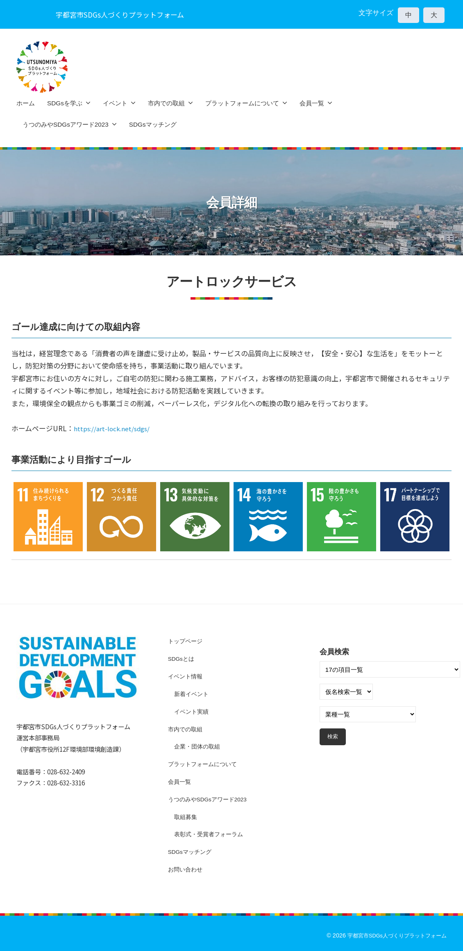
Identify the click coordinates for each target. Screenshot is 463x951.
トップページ (186, 640)
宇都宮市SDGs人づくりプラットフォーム (393, 935)
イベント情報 (186, 676)
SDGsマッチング (153, 124)
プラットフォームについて (242, 103)
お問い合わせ (186, 869)
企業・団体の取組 (198, 746)
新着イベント (192, 693)
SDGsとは (182, 658)
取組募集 (186, 816)
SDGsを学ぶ (64, 103)
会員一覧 (312, 103)
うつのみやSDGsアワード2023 (66, 124)
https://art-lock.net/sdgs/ (116, 428)
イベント (115, 103)
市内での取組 (166, 103)
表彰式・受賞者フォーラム (211, 833)
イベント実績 (192, 711)
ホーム (25, 103)
